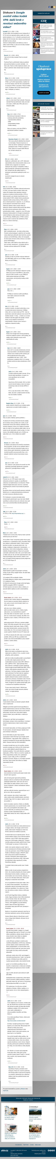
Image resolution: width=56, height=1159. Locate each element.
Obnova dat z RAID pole (21, 1098)
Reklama (38, 1144)
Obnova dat (30, 1098)
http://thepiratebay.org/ (18, 513)
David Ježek (7, 597)
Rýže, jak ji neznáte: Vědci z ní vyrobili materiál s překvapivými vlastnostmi (47, 51)
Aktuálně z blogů (44, 104)
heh (4, 186)
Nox (8, 114)
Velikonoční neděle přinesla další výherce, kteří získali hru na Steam (47, 45)
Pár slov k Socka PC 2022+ (46, 126)
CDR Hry (44, 21)
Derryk (6, 55)
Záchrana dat (37, 1098)
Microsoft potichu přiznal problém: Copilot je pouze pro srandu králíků (47, 39)
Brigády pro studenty (28, 1100)
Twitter (25, 1144)
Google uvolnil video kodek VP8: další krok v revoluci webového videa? (15, 19)
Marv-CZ (11, 1067)
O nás (32, 1144)
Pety (5, 229)
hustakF (5, 31)
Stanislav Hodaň (13, 139)
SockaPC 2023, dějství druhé (47, 114)
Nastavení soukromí (15, 1157)
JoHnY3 (5, 477)
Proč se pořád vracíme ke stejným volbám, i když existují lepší (11, 1117)
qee (6, 254)
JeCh (10, 371)
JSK (4, 511)
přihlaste (22, 1088)
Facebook (18, 1144)
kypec (8, 269)
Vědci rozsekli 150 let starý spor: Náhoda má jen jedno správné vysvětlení (46, 26)
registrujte (5, 1090)
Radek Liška (9, 403)
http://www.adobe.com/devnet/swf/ (16, 1020)
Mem (4, 533)
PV (6, 159)
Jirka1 (8, 98)
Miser (6, 78)
